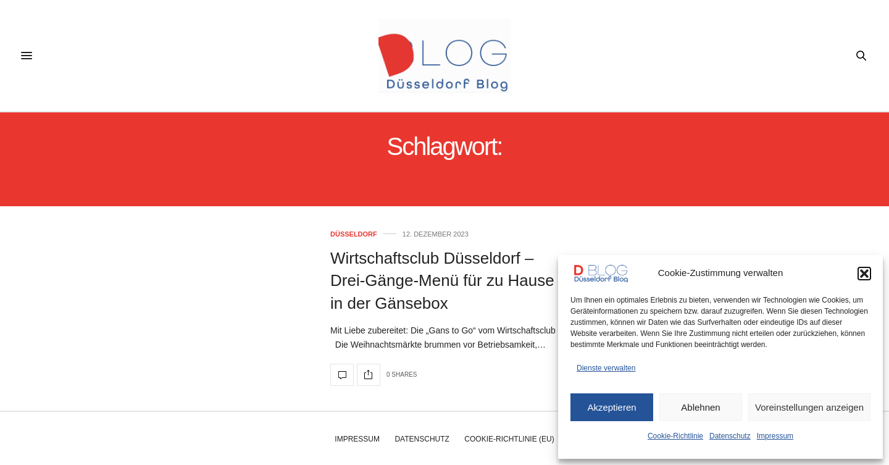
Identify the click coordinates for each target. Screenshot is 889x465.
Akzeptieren (611, 407)
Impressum (775, 436)
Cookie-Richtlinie (675, 436)
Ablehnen (700, 407)
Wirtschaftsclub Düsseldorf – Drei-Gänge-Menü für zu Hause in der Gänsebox (442, 280)
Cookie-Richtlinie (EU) (509, 439)
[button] (864, 273)
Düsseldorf (353, 234)
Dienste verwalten (606, 368)
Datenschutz (730, 436)
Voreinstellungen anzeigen (809, 407)
